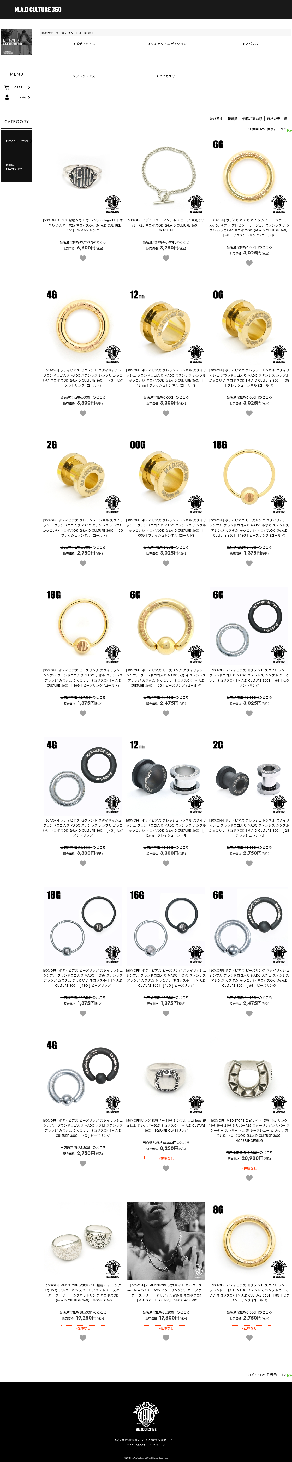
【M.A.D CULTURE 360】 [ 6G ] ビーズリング (249, 978)
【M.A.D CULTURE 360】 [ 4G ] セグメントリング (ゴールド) (83, 378)
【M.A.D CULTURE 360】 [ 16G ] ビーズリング (166, 978)
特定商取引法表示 (128, 1440)
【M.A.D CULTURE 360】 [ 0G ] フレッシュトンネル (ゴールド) (249, 378)
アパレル (251, 43)
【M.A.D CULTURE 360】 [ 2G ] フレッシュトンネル (249, 828)
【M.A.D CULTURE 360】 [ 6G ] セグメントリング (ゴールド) (249, 228)
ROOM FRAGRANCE (12, 167)
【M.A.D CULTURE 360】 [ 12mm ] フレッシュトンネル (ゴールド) (166, 378)
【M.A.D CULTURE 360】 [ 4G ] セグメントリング (83, 828)
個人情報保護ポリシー (161, 1440)
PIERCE (10, 141)
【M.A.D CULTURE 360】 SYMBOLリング (83, 225)
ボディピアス (86, 43)
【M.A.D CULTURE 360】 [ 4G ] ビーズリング (83, 1128)
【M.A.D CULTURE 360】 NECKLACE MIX (166, 1293)
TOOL (25, 141)
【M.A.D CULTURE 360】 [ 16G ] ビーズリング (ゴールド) (83, 678)
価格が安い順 (277, 118)
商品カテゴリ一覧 (52, 33)
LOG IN (20, 97)
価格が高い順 (252, 118)
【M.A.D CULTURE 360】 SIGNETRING (83, 1293)
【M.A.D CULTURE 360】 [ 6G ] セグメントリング (249, 678)
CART (18, 87)
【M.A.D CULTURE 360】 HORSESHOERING (249, 1130)
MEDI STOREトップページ (146, 1445)
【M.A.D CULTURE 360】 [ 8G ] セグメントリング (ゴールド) (249, 1293)
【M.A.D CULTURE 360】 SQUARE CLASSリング (166, 1125)
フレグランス (85, 76)
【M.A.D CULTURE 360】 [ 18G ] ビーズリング (83, 978)
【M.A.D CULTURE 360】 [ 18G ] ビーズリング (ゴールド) (249, 528)
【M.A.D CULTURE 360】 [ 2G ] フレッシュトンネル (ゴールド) (83, 528)
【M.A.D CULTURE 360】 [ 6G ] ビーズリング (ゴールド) (166, 678)
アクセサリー (168, 76)
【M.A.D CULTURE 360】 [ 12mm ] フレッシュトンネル (166, 828)
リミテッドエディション (169, 43)
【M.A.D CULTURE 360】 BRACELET (166, 225)
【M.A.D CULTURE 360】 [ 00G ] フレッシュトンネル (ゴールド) (166, 528)
